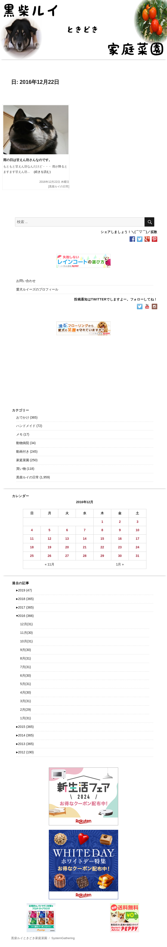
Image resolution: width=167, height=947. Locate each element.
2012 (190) (25, 752)
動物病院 (22, 443)
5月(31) (25, 684)
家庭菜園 (22, 460)
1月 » (120, 564)
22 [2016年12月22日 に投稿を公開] (102, 547)
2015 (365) (25, 727)
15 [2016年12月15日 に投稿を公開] (102, 538)
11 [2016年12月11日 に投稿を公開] (32, 538)
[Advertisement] (84, 368)
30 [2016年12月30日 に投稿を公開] (120, 556)
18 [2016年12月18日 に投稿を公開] (32, 547)
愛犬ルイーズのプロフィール (37, 289)
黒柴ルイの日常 (58, 186)
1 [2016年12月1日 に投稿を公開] (102, 522)
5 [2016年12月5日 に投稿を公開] (49, 530)
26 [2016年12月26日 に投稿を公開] (49, 556)
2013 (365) (25, 744)
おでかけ (22, 417)
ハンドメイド (26, 426)
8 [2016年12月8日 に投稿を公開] (102, 530)
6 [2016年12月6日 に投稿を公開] (67, 530)
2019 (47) (24, 590)
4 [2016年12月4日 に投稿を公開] (32, 530)
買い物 (21, 468)
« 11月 (49, 564)
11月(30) (26, 632)
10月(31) (26, 641)
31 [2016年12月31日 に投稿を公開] (137, 556)
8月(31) (25, 658)
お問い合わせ (26, 281)
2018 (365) (25, 599)
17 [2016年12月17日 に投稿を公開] (137, 538)
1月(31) (25, 718)
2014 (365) (25, 735)
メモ (19, 434)
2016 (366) (25, 616)
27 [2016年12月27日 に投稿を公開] (67, 556)
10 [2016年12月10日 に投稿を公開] (137, 530)
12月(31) (26, 624)
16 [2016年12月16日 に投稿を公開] (120, 538)
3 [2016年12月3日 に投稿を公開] (137, 522)
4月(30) (25, 692)
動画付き (22, 451)
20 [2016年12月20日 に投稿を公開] (67, 547)
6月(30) (25, 675)
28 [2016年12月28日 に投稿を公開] (85, 556)
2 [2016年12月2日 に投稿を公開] (120, 522)
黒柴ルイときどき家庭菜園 (29, 938)
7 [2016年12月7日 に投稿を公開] (85, 530)
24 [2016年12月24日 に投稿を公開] (137, 547)
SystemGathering (62, 938)
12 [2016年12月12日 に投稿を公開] (49, 538)
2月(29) (25, 709)
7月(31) (25, 667)
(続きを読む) (40, 172)
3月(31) (25, 701)
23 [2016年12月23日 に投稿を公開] (120, 547)
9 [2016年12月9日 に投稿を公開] (120, 530)
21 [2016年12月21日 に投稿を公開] (85, 547)
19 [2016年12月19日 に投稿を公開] (49, 547)
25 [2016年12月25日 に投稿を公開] (32, 556)
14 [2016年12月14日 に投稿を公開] (85, 538)
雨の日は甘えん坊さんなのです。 (27, 160)
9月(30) (25, 650)
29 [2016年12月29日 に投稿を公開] (102, 556)
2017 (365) (25, 607)
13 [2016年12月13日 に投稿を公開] (67, 538)
